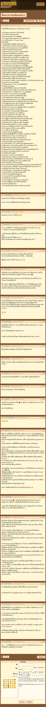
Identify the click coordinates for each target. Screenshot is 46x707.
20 (2, 642)
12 (2, 386)
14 (2, 417)
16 (2, 497)
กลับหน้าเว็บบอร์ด (29, 21)
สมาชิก (40, 4)
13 (2, 399)
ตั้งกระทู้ (41, 21)
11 (2, 373)
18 (2, 583)
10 (2, 359)
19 (2, 604)
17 (2, 517)
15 (2, 430)
